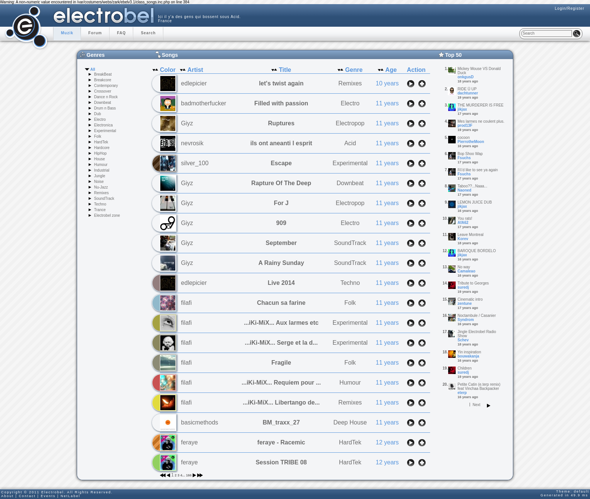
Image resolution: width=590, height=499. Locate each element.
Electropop (350, 123)
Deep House (350, 422)
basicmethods (199, 422)
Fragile (281, 362)
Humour (101, 165)
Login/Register (569, 8)
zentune (465, 303)
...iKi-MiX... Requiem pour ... (281, 382)
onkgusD (466, 77)
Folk (97, 136)
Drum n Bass (105, 108)
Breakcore (102, 80)
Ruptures (281, 123)
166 (189, 475)
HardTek (101, 142)
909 (281, 223)
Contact (27, 496)
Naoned (464, 190)
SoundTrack (104, 198)
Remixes (101, 193)
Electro (100, 119)
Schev (463, 340)
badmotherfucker (203, 103)
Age (391, 70)
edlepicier (194, 83)
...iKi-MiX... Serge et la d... (281, 342)
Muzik (67, 33)
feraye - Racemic (281, 442)
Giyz (187, 123)
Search (148, 33)
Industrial (101, 170)
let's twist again (281, 83)
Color (168, 70)
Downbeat (102, 102)
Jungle (99, 176)
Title (285, 70)
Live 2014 (281, 283)
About (7, 496)
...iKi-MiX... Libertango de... (281, 402)
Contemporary (106, 86)
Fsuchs (464, 158)
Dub (97, 114)
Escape (281, 163)
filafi (186, 303)
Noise (99, 182)
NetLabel (70, 496)
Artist (195, 70)
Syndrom (466, 320)
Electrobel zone (107, 215)
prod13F (465, 125)
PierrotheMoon (471, 142)
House (99, 159)
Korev (463, 239)
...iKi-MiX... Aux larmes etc (281, 322)
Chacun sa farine (281, 303)
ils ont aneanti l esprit (281, 143)
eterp (462, 393)
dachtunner (468, 93)
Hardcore (101, 148)
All (92, 69)
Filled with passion (281, 103)
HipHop (100, 153)
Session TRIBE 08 (281, 462)
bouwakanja (468, 356)
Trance (100, 210)
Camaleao (466, 271)
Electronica (103, 125)
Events (48, 496)
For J (281, 203)
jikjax (462, 109)
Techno (100, 204)
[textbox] (546, 33)
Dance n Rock (106, 97)
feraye (189, 442)
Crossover (102, 91)
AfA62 (463, 223)
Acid (350, 143)
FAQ (121, 33)
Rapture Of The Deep (281, 183)
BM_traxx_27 (281, 422)
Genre (353, 70)
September (281, 243)
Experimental (105, 131)
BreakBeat (103, 74)
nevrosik (192, 143)
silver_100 (194, 163)
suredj (463, 287)
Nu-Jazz (101, 187)
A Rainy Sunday (281, 263)
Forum (95, 33)
